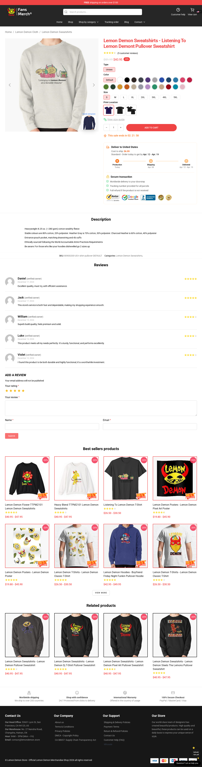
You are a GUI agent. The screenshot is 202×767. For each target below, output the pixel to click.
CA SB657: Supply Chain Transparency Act (75, 740)
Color (106, 74)
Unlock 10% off (196, 753)
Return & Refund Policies (116, 731)
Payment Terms (111, 726)
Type (106, 64)
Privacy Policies (62, 731)
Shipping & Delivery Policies (117, 722)
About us (59, 722)
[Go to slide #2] (60, 139)
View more (101, 593)
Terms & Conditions (64, 726)
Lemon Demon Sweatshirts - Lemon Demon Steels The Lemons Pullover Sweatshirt (173, 665)
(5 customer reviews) (127, 53)
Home (8, 32)
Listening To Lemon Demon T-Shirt (123, 504)
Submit (11, 436)
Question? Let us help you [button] (187, 763)
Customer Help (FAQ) (114, 740)
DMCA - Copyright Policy (67, 735)
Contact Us (109, 735)
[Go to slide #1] (43, 139)
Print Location (111, 102)
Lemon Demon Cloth (26, 32)
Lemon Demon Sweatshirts (57, 32)
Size (106, 92)
